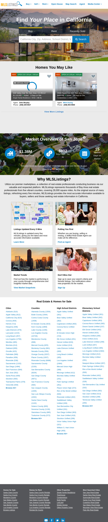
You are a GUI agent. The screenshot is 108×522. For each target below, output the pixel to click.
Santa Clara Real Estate (92, 495)
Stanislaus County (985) (41, 412)
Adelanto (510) (12, 312)
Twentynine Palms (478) (15, 382)
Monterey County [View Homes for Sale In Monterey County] (9, 498)
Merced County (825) (39, 345)
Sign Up (61, 288)
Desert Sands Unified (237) (93, 327)
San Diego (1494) (13, 366)
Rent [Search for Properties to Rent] (54, 31)
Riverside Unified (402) (66, 397)
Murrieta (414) (11, 345)
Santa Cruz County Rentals (39, 495)
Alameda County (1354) (40, 312)
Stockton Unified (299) (66, 418)
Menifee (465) (11, 342)
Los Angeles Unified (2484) (93, 351)
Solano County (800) (39, 406)
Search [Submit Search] (80, 39)
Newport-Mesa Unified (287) (93, 363)
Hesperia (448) (12, 327)
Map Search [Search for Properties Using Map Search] (71, 4)
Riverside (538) (12, 360)
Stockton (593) (12, 379)
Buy (28, 4)
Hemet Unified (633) (65, 342)
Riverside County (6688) (41, 360)
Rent (44, 4)
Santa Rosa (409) (13, 376)
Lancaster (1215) (12, 333)
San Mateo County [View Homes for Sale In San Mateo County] (10, 500)
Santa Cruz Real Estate (91, 500)
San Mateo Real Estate (91, 505)
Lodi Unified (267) (89, 345)
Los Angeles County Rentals (39, 508)
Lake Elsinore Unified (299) (93, 342)
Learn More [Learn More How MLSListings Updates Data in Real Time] (19, 242)
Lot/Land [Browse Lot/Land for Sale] (60, 503)
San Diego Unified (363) (66, 412)
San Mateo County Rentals (39, 500)
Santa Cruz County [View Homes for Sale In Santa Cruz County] (10, 495)
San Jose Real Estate (91, 493)
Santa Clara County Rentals (39, 493)
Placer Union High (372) (66, 388)
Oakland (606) (11, 348)
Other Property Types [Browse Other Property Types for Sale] (65, 508)
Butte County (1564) (39, 315)
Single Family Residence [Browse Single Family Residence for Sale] (66, 493)
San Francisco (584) (14, 370)
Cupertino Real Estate (91, 503)
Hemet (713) (11, 324)
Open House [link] (57, 4)
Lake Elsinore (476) (14, 330)
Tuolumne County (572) (40, 415)
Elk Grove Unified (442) (91, 330)
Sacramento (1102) (13, 363)
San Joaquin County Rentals (40, 503)
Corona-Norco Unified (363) (93, 323)
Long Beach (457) (13, 336)
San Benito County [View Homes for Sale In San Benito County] (10, 505)
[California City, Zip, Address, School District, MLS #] (46, 39)
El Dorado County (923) (40, 324)
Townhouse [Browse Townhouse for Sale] (61, 495)
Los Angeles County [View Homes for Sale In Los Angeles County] (10, 508)
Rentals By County (36, 510)
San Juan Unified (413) (91, 394)
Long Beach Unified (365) (92, 348)
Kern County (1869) (39, 327)
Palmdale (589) (12, 354)
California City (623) (14, 318)
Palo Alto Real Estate (91, 510)
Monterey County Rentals (38, 498)
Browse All (11, 388)
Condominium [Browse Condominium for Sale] (62, 498)
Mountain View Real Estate (93, 508)
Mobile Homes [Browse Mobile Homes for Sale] (62, 505)
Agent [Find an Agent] (82, 4)
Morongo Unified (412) (66, 373)
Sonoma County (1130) (40, 409)
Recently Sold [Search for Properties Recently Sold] (77, 31)
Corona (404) (11, 321)
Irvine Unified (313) (64, 345)
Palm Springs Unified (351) (93, 366)
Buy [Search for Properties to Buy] (30, 31)
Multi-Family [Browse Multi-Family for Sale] (61, 500)
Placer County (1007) (39, 357)
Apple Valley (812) (13, 315)
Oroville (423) (11, 351)
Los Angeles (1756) (13, 339)
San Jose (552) (12, 373)
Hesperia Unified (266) (91, 336)
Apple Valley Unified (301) (92, 314)
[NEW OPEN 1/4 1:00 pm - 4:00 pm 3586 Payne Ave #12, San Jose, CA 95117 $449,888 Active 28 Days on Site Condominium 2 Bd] (76, 87)
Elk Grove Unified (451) (66, 339)
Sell (36, 4)
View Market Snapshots (24, 288)
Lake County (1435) (39, 330)
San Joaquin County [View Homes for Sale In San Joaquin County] (10, 503)
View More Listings (54, 112)
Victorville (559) (12, 385)
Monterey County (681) (40, 348)
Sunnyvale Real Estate (91, 498)
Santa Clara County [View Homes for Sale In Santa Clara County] (10, 493)
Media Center (94, 4)
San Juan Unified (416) (66, 415)
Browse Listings (9, 510)
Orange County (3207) (40, 354)
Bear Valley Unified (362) (92, 317)
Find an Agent (64, 242)
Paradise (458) (12, 357)
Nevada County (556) (40, 351)
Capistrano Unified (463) (66, 324)
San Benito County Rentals (39, 505)
